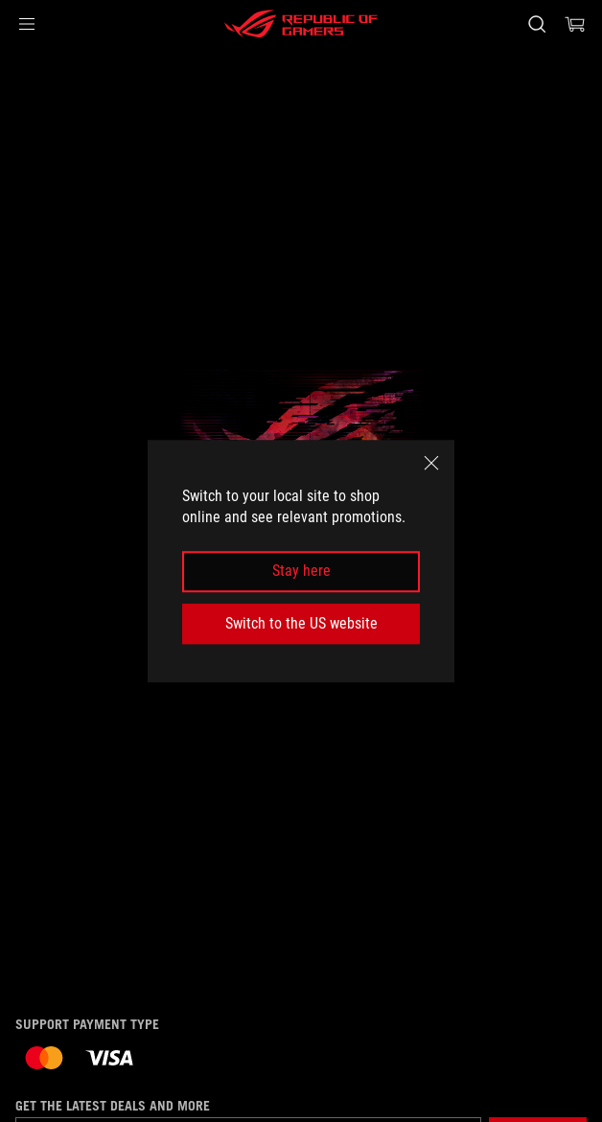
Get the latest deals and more (112, 1105)
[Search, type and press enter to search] (536, 24)
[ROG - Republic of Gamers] (301, 24)
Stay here (301, 571)
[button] (26, 23)
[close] (431, 462)
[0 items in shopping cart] (575, 24)
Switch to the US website (301, 623)
